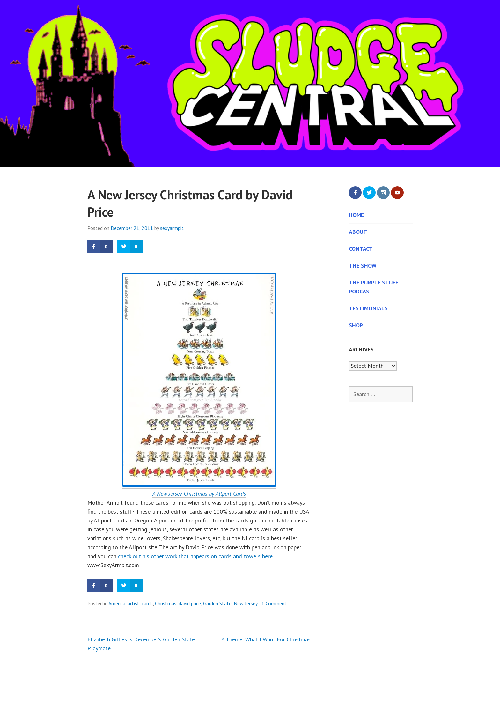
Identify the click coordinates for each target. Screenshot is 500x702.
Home (356, 214)
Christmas (165, 603)
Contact (361, 248)
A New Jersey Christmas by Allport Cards (199, 493)
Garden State (217, 603)
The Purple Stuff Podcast (373, 287)
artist (133, 603)
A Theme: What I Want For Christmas (266, 639)
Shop (356, 325)
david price (190, 603)
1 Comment (274, 603)
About (358, 231)
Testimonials (368, 308)
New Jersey (246, 603)
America (116, 603)
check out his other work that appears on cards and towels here (195, 556)
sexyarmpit (172, 228)
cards (147, 603)
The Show (363, 265)
